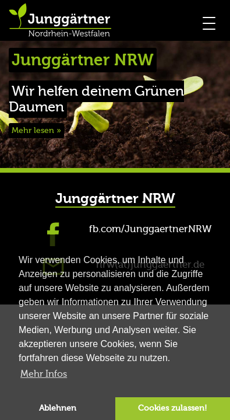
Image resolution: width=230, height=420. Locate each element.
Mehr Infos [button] (43, 374)
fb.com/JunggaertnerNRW (150, 229)
